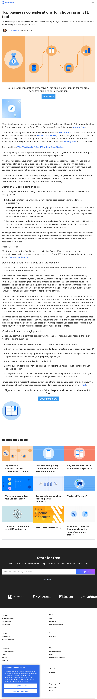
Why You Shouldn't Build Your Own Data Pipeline (40, 147)
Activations (6, 624)
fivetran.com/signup (18, 257)
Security (52, 618)
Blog (50, 648)
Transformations (8, 618)
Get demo (47, 580)
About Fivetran (54, 669)
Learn (4, 654)
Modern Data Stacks (46, 135)
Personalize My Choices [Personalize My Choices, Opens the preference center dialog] (20, 691)
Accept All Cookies (21, 686)
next (84, 385)
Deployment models (56, 624)
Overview (52, 633)
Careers (52, 672)
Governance (6, 621)
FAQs (51, 690)
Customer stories (8, 651)
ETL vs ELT (63, 132)
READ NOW (48, 96)
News (51, 654)
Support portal (54, 684)
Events (4, 657)
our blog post (69, 141)
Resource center (55, 651)
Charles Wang (14, 30)
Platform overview (55, 615)
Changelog (53, 687)
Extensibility (53, 621)
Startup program (8, 639)
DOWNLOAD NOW (48, 399)
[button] (93, 2)
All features (6, 636)
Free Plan (52, 636)
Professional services (57, 657)
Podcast (5, 660)
